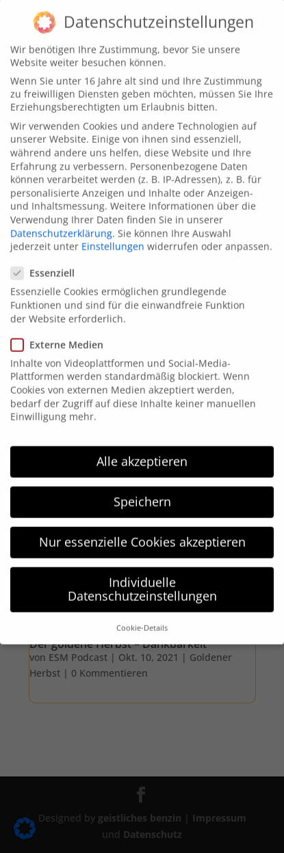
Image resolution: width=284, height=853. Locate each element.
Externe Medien (62, 330)
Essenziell (48, 258)
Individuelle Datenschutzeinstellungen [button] (142, 575)
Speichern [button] (142, 487)
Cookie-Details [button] (142, 614)
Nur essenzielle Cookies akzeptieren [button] (142, 527)
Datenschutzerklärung (61, 218)
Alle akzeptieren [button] (142, 447)
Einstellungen (112, 232)
